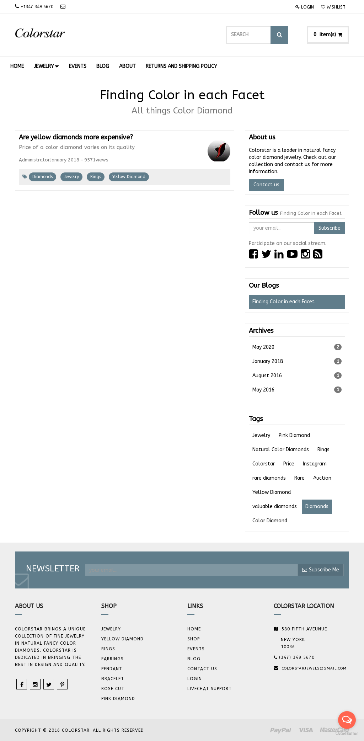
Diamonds (42, 176)
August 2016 (297, 375)
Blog (193, 658)
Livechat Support (209, 688)
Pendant (111, 668)
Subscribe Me (320, 570)
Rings (95, 176)
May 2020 (297, 347)
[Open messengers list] (347, 720)
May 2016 (297, 390)
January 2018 (297, 361)
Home (194, 629)
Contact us (266, 185)
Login (304, 7)
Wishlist (333, 7)
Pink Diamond (118, 698)
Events (196, 648)
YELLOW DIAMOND (122, 638)
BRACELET (112, 678)
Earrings (112, 658)
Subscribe (329, 228)
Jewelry (71, 176)
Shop (193, 638)
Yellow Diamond (128, 176)
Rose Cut (112, 688)
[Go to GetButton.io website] (347, 733)
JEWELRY (111, 629)
